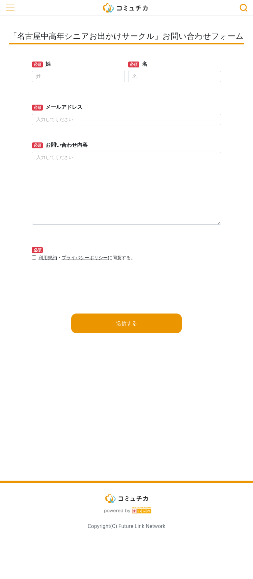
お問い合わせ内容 (66, 145)
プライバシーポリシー (85, 258)
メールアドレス (63, 107)
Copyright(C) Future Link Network (126, 526)
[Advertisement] (126, 417)
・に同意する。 (87, 258)
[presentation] (82, 279)
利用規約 (48, 258)
